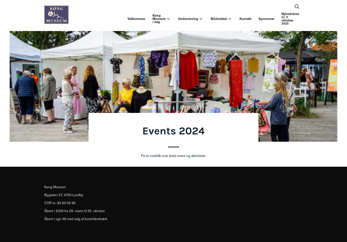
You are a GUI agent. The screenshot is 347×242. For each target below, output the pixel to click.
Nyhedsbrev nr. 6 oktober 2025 (290, 18)
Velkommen (136, 19)
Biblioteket (219, 19)
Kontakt (245, 19)
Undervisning (188, 19)
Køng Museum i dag (159, 19)
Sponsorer (266, 19)
